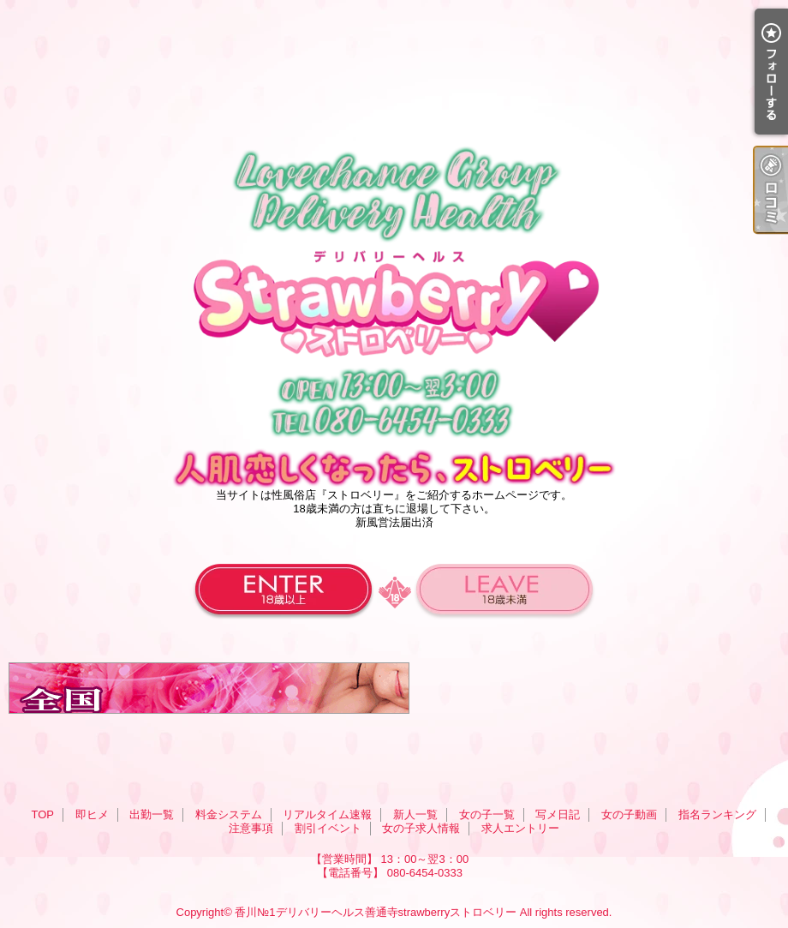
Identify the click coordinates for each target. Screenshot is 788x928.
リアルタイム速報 (327, 814)
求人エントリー (520, 828)
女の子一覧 (487, 814)
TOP (42, 814)
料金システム (228, 814)
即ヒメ (92, 814)
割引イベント (328, 828)
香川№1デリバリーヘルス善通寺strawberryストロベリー (375, 912)
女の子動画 (629, 814)
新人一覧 (415, 814)
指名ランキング (717, 814)
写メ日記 (557, 814)
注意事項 (251, 828)
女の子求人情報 (421, 828)
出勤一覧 (151, 814)
